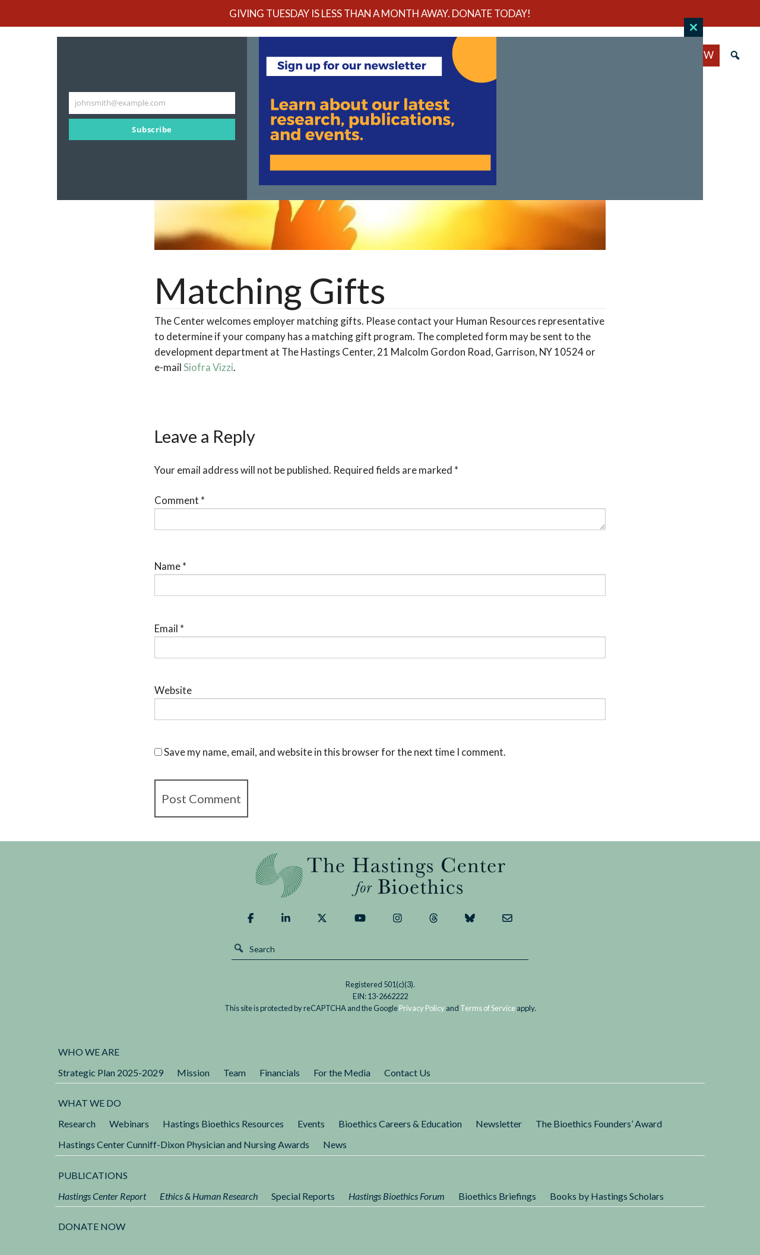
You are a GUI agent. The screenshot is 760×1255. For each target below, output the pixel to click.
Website (173, 690)
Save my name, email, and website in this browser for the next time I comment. (335, 752)
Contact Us (407, 1072)
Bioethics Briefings (497, 1196)
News (335, 1144)
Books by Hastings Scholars (607, 1196)
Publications (93, 1175)
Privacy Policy (422, 1008)
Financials (279, 1072)
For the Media (342, 1072)
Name (170, 566)
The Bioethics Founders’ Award (599, 1123)
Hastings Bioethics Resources (223, 1123)
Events (311, 1123)
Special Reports (303, 1196)
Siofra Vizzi (208, 367)
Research (77, 1123)
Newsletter (499, 1123)
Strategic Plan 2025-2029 (110, 1072)
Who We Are (88, 1051)
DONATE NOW (91, 1226)
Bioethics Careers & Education (400, 1123)
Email (169, 628)
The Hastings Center (380, 875)
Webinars (129, 1123)
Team (234, 1072)
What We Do (89, 1102)
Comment (179, 500)
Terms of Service (487, 1008)
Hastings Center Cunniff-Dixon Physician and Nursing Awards (183, 1144)
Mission (193, 1072)
